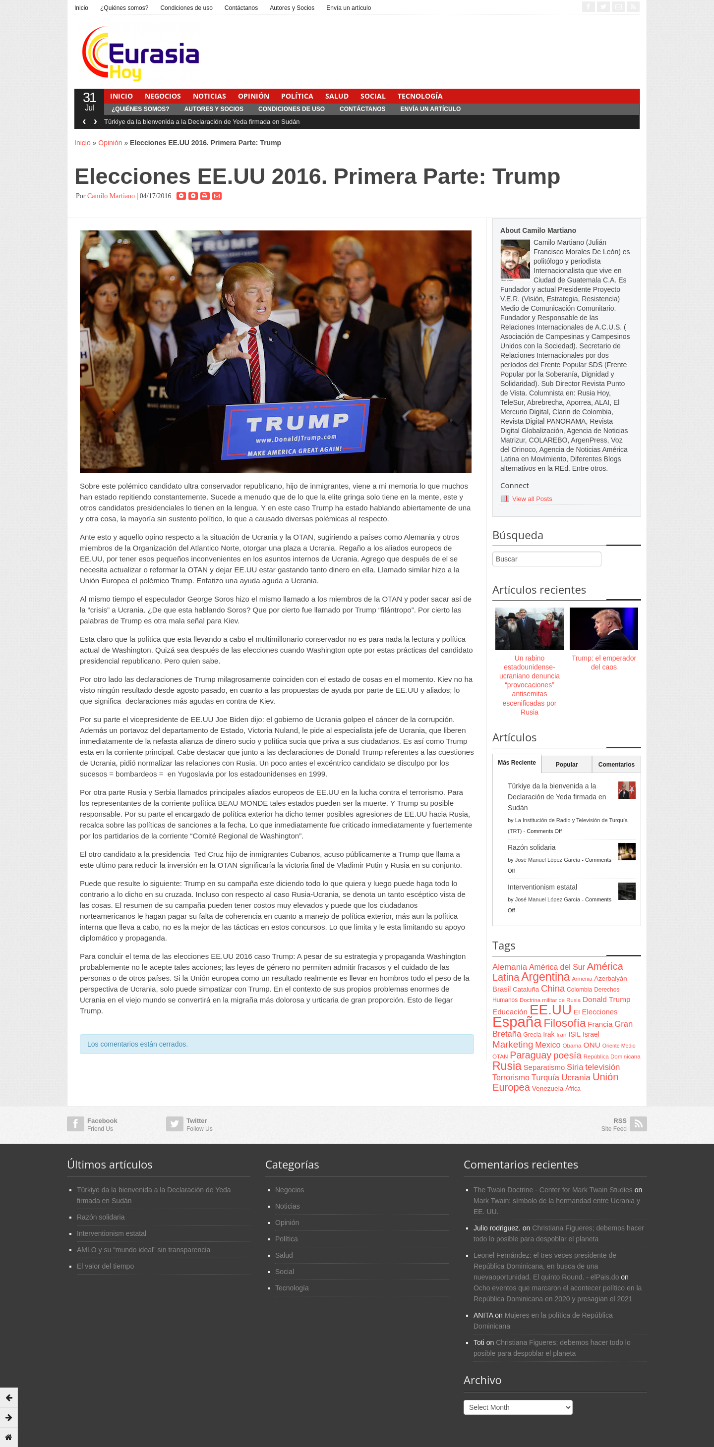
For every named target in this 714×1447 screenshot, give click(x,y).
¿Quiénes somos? (124, 7)
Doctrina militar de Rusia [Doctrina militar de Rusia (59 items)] (550, 1000)
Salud (337, 96)
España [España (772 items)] (516, 1021)
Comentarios (616, 764)
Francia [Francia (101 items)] (600, 1024)
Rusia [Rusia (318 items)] (507, 1065)
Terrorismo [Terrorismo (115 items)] (511, 1077)
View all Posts (532, 498)
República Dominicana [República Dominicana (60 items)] (612, 1056)
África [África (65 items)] (573, 1088)
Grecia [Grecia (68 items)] (532, 1034)
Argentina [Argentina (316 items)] (545, 976)
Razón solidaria (532, 847)
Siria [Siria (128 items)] (575, 1067)
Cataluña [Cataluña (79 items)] (526, 989)
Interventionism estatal (542, 887)
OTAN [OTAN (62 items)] (500, 1056)
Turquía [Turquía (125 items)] (545, 1077)
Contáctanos (241, 7)
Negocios (163, 96)
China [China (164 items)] (553, 988)
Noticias (209, 96)
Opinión (253, 96)
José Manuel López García (547, 860)
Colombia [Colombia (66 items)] (579, 989)
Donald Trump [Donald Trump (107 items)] (606, 999)
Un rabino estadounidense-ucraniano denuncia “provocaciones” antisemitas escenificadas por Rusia (529, 685)
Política (297, 96)
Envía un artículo (348, 7)
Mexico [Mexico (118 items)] (547, 1044)
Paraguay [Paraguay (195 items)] (530, 1055)
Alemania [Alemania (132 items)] (509, 967)
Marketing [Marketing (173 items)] (512, 1044)
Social (373, 96)
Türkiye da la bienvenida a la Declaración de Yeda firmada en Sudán (202, 121)
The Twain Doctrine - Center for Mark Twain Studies (553, 1190)
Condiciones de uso (186, 7)
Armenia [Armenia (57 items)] (582, 979)
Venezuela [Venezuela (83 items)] (547, 1088)
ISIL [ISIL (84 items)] (575, 1034)
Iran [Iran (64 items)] (561, 1034)
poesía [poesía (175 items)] (567, 1055)
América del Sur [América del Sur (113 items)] (557, 967)
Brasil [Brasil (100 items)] (501, 989)
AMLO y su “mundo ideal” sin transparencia (143, 1250)
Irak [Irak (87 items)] (548, 1034)
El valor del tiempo (105, 1266)
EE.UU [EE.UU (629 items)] (551, 1009)
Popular (567, 764)
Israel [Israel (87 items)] (591, 1034)
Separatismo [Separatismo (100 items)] (544, 1067)
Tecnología (420, 96)
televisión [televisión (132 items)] (602, 1067)
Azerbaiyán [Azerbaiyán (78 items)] (610, 978)
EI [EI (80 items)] (577, 1012)
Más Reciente (517, 762)
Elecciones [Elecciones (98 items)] (600, 1012)
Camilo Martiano (111, 196)
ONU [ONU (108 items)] (591, 1045)
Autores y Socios (292, 7)
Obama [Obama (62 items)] (571, 1045)
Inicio (81, 7)
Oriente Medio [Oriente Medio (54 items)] (619, 1046)
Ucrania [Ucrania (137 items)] (576, 1077)
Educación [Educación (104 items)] (510, 1011)
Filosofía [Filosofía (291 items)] (564, 1023)
